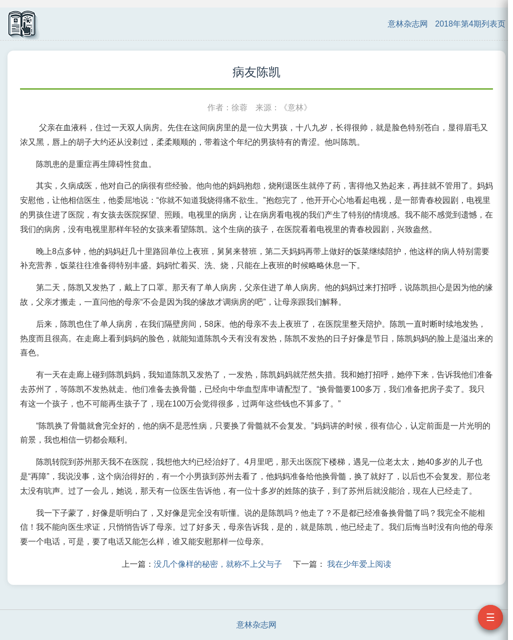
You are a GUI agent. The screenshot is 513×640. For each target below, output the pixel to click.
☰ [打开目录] (490, 617)
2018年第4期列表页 (470, 24)
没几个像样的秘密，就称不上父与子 (218, 564)
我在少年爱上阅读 (359, 564)
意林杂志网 (408, 24)
